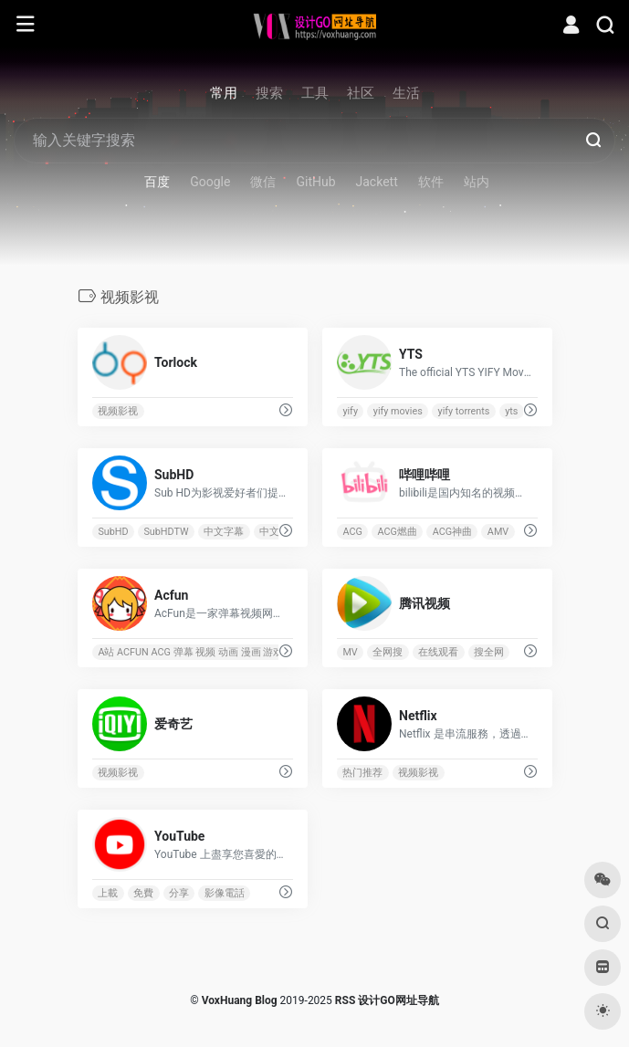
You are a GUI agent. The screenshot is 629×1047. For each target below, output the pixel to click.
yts (511, 411)
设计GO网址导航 (398, 1000)
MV (349, 652)
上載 (108, 893)
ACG (352, 532)
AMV (497, 532)
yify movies (397, 411)
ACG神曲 (451, 532)
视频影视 (118, 411)
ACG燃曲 (396, 532)
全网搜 (387, 652)
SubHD (113, 532)
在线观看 (438, 652)
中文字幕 (224, 532)
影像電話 (224, 893)
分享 (178, 893)
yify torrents (463, 411)
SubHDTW (165, 532)
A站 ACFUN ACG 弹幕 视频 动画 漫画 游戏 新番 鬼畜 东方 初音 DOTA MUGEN (267, 652)
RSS (345, 1000)
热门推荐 (362, 773)
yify (350, 411)
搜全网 (489, 652)
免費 (143, 893)
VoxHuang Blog (240, 1000)
